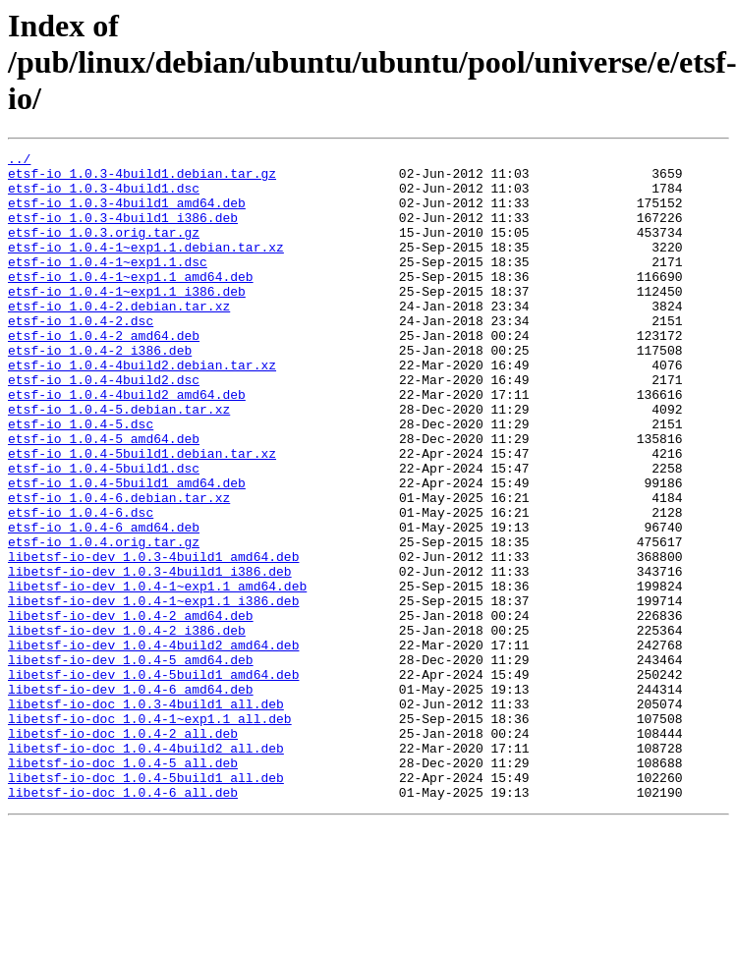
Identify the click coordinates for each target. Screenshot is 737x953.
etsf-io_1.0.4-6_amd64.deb (103, 603)
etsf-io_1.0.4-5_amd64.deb (103, 497)
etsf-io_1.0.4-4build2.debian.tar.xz (142, 409)
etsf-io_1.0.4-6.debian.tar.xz (119, 568)
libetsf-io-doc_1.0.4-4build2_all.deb (146, 868)
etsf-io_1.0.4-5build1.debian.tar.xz (142, 515)
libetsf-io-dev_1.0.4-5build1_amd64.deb (153, 780)
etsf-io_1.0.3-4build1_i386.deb (123, 232)
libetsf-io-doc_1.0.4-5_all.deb (123, 886)
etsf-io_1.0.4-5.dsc (80, 479)
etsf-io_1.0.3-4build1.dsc (103, 196)
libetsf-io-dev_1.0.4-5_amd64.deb (131, 762)
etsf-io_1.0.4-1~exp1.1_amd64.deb (131, 302)
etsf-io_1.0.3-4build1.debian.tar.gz (142, 179)
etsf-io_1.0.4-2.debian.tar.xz (119, 338)
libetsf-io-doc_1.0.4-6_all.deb (123, 921)
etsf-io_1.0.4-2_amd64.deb (103, 373)
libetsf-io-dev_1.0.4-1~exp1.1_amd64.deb (157, 674)
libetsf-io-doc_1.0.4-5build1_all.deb (146, 904)
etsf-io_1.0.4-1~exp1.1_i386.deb (127, 320)
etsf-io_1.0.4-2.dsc (80, 355)
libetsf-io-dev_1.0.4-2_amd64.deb (131, 709)
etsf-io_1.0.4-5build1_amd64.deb (127, 550)
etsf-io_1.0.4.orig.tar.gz (103, 621)
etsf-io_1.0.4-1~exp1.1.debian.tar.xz (146, 267)
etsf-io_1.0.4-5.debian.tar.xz (119, 462)
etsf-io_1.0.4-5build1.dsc (103, 532)
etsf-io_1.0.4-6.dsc (80, 585)
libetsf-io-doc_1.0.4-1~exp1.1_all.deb (150, 833)
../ (19, 161)
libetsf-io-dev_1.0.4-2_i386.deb (127, 727)
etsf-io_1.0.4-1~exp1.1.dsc (107, 285)
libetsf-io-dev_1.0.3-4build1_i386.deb (150, 656)
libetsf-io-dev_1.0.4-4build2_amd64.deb (153, 745)
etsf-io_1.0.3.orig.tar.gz (103, 249)
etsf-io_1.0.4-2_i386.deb (100, 391)
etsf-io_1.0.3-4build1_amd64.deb (127, 214)
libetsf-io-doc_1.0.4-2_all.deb (123, 851)
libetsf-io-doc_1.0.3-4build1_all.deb (146, 815)
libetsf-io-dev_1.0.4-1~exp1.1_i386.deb (153, 692)
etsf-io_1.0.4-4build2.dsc (103, 426)
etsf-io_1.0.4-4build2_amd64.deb (127, 444)
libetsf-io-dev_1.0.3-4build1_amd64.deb (153, 638)
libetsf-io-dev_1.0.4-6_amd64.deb (131, 798)
